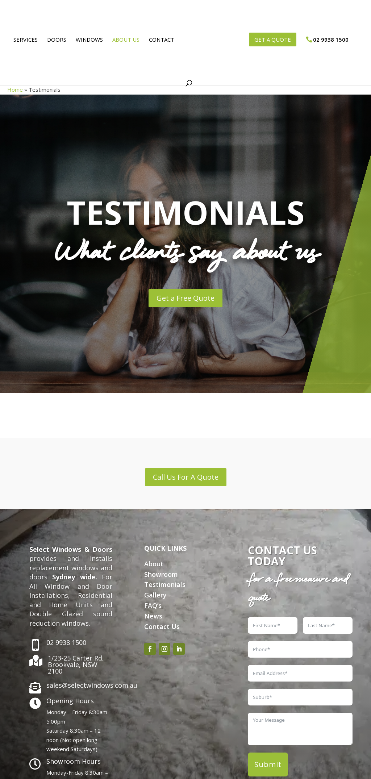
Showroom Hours (73, 761)
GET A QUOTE (275, 39)
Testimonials (165, 584)
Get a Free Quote (185, 298)
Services (23, 40)
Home (15, 89)
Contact (159, 40)
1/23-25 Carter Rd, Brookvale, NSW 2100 (76, 664)
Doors (54, 40)
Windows (86, 40)
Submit (268, 764)
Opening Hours (70, 700)
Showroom (161, 574)
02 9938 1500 (66, 642)
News (153, 616)
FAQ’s (153, 605)
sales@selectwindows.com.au (91, 685)
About (153, 563)
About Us (123, 40)
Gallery (155, 595)
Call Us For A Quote (185, 477)
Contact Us (162, 626)
